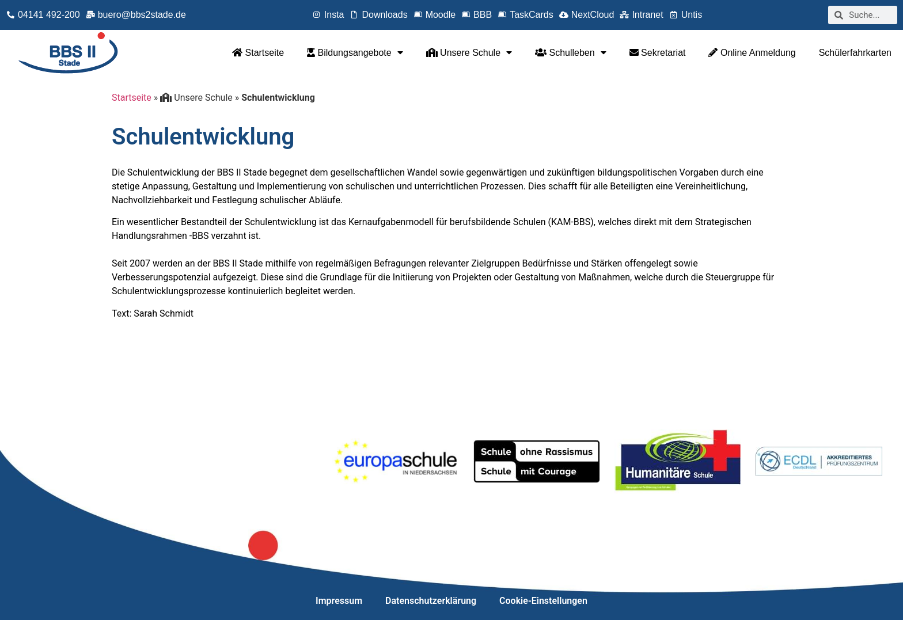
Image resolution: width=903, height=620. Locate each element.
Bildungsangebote (355, 52)
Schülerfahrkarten (855, 53)
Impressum (339, 600)
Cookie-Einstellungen (543, 600)
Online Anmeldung (751, 53)
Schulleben (570, 52)
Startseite (258, 53)
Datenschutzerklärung (430, 600)
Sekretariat (657, 53)
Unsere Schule (469, 52)
